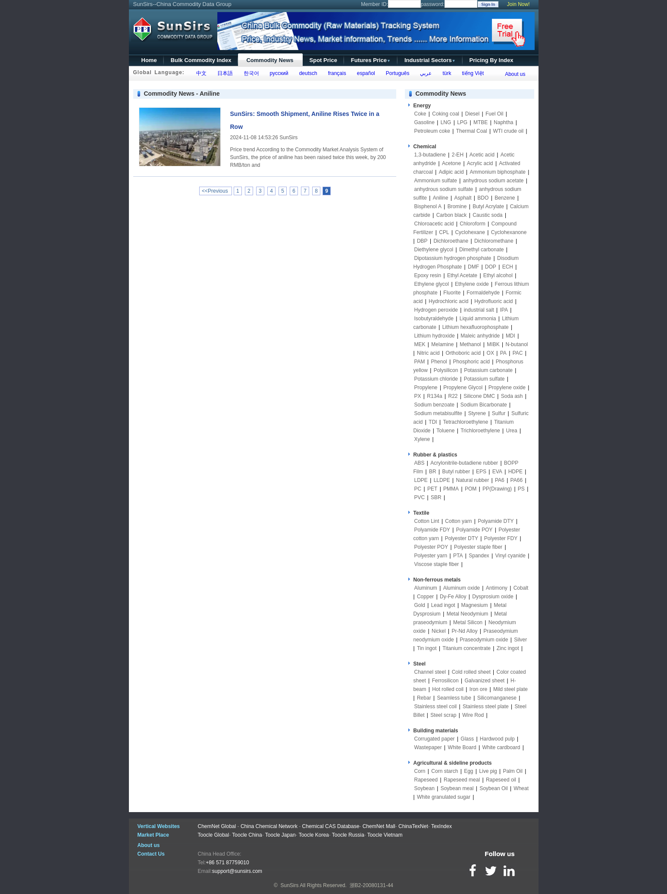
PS (521, 489)
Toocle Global (213, 835)
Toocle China (247, 835)
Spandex (479, 556)
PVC (419, 497)
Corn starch (444, 771)
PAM (419, 362)
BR (432, 472)
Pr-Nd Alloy (464, 631)
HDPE (515, 472)
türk (445, 73)
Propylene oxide (507, 387)
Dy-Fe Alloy (453, 597)
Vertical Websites (159, 826)
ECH (507, 267)
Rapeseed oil (501, 780)
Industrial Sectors (430, 60)
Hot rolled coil (447, 689)
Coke (420, 114)
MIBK (493, 344)
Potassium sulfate (484, 379)
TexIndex (441, 826)
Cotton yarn (458, 521)
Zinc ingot (508, 648)
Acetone (451, 163)
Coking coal (445, 114)
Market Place (153, 835)
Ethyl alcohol (498, 275)
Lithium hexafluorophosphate (475, 327)
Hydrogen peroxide (436, 310)
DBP (422, 241)
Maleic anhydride (480, 336)
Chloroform (472, 224)
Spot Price (323, 60)
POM (470, 489)
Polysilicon (446, 370)
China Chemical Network (269, 826)
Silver (520, 640)
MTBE (480, 122)
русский (277, 73)
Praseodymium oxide (484, 640)
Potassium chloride (436, 379)
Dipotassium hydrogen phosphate (453, 258)
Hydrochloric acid (448, 301)
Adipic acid (451, 172)
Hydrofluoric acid (493, 301)
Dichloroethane (450, 241)
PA (503, 353)
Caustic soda (487, 215)
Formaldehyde (483, 293)
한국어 (250, 73)
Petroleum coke (432, 131)
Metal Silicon (467, 622)
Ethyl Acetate (462, 275)
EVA (497, 472)
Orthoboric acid (462, 353)
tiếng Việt (471, 73)
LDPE (421, 480)
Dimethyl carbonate (481, 250)
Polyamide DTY (496, 521)
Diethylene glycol (434, 250)
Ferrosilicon (445, 681)
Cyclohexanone (509, 232)
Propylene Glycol (462, 387)
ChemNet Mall (379, 826)
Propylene (426, 387)
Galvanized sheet (484, 681)
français (335, 73)
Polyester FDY (500, 538)
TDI (433, 422)
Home (149, 60)
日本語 (223, 73)
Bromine (457, 206)
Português (396, 73)
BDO (483, 198)
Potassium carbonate (488, 370)
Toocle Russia (348, 835)
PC (418, 489)
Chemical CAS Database (331, 826)
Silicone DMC (479, 396)
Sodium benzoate (434, 405)
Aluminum (425, 588)
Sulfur (498, 413)
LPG (462, 122)
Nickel (439, 631)
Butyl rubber (456, 472)
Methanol (470, 344)
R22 (452, 396)
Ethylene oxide (472, 284)
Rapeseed (426, 780)
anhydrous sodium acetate (493, 181)
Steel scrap (443, 715)
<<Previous (215, 191)
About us (515, 74)
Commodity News (269, 60)
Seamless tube (454, 698)
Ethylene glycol (431, 284)
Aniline (440, 198)
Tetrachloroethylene (465, 422)
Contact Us (151, 854)
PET (432, 489)
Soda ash (512, 396)
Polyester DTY (461, 538)
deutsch (306, 73)
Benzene (505, 198)
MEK (420, 344)
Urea (511, 431)
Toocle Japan (280, 835)
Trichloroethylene (480, 431)
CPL (444, 232)
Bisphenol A (428, 206)
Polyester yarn (431, 556)
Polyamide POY (474, 530)
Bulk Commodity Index (201, 60)
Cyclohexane (470, 232)
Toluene (445, 431)
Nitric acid (428, 353)
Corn (420, 771)
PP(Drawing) (497, 489)
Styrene (477, 413)
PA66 (516, 480)
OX (490, 353)
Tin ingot (427, 648)
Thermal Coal (471, 131)
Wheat (521, 788)
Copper (425, 597)
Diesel (472, 114)
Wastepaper (428, 747)
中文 (200, 73)
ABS (419, 463)
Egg (468, 771)
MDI (510, 336)
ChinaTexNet (413, 826)
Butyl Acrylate (488, 206)
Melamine (442, 344)
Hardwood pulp (497, 739)
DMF (473, 267)
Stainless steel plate (486, 706)
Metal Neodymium (468, 614)
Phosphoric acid (471, 362)
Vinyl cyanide (510, 556)
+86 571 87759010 (227, 863)
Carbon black (451, 215)
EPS (481, 472)
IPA (504, 310)
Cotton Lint (426, 521)
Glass (467, 739)
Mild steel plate (510, 689)
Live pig (488, 771)
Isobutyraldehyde (434, 319)
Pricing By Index (492, 60)
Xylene (422, 439)
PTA (458, 556)
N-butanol (516, 344)
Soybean (424, 788)
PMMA (451, 489)
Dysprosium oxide (492, 597)
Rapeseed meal (462, 780)
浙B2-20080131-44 (371, 885)
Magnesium (474, 605)
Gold (419, 605)
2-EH (457, 155)
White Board (462, 747)
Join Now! (518, 4)
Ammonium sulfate (435, 181)
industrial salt (479, 310)
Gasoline (424, 122)
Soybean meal (457, 788)
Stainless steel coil (435, 706)
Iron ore (478, 689)
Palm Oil (512, 771)
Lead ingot (443, 605)
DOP (490, 267)
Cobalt (521, 588)
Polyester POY (431, 547)
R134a (434, 396)
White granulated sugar (443, 797)
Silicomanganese (497, 698)
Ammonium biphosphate (497, 172)
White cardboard (501, 747)
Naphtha (503, 122)
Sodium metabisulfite (438, 413)
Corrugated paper (434, 739)
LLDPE (442, 480)
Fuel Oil (494, 114)
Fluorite (451, 293)
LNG (446, 122)
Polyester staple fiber (478, 547)
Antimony (496, 588)
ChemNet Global (217, 826)
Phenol (439, 362)
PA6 (499, 480)
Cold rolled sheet (471, 672)
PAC (518, 353)
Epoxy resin (428, 275)
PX (417, 396)
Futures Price (371, 60)
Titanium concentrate (466, 648)
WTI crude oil (508, 131)
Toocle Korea (314, 835)
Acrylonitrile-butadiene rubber (464, 463)
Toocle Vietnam (385, 835)
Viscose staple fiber (436, 564)
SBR (436, 497)
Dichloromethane (494, 241)
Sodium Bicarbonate (483, 405)
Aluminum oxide (461, 588)
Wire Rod (473, 715)
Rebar (424, 698)
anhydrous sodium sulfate (443, 189)
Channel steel (430, 672)
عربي (424, 73)
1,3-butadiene (430, 155)
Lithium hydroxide (434, 336)
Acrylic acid (480, 163)
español (364, 73)
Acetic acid (482, 155)
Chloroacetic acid (434, 224)
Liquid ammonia (478, 319)
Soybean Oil (493, 788)
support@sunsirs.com (237, 871)
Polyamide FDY (432, 530)
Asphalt (462, 198)
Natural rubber (472, 480)
